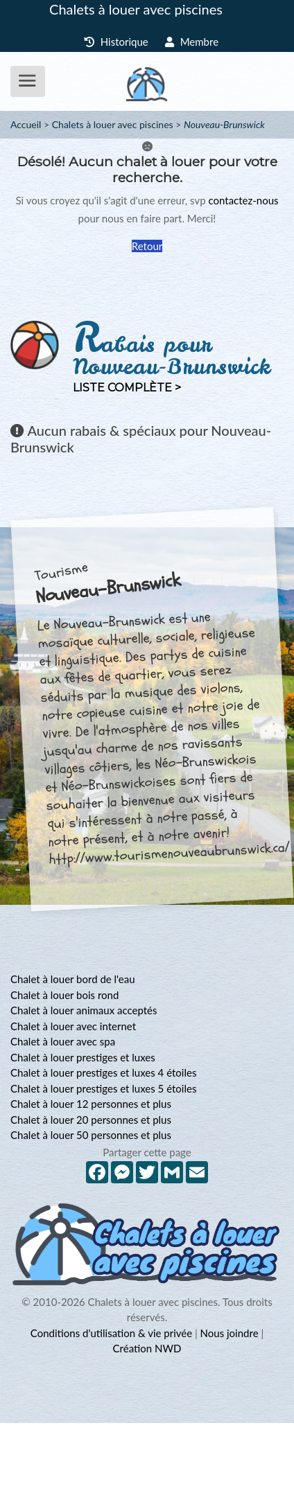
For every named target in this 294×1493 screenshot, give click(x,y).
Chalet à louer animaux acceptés (83, 1010)
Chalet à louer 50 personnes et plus (90, 1135)
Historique (116, 41)
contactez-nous (243, 200)
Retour (147, 246)
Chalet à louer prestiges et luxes (82, 1057)
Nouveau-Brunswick (224, 124)
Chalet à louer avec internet (73, 1026)
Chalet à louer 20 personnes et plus (90, 1119)
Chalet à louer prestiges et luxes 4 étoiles (103, 1072)
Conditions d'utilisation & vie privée (111, 1333)
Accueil (25, 124)
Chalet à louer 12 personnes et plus (90, 1103)
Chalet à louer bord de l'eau (72, 979)
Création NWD (147, 1348)
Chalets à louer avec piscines (136, 9)
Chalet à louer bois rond (64, 995)
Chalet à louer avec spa (62, 1041)
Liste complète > (127, 387)
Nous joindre (229, 1333)
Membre (191, 41)
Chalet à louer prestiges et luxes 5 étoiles (103, 1088)
